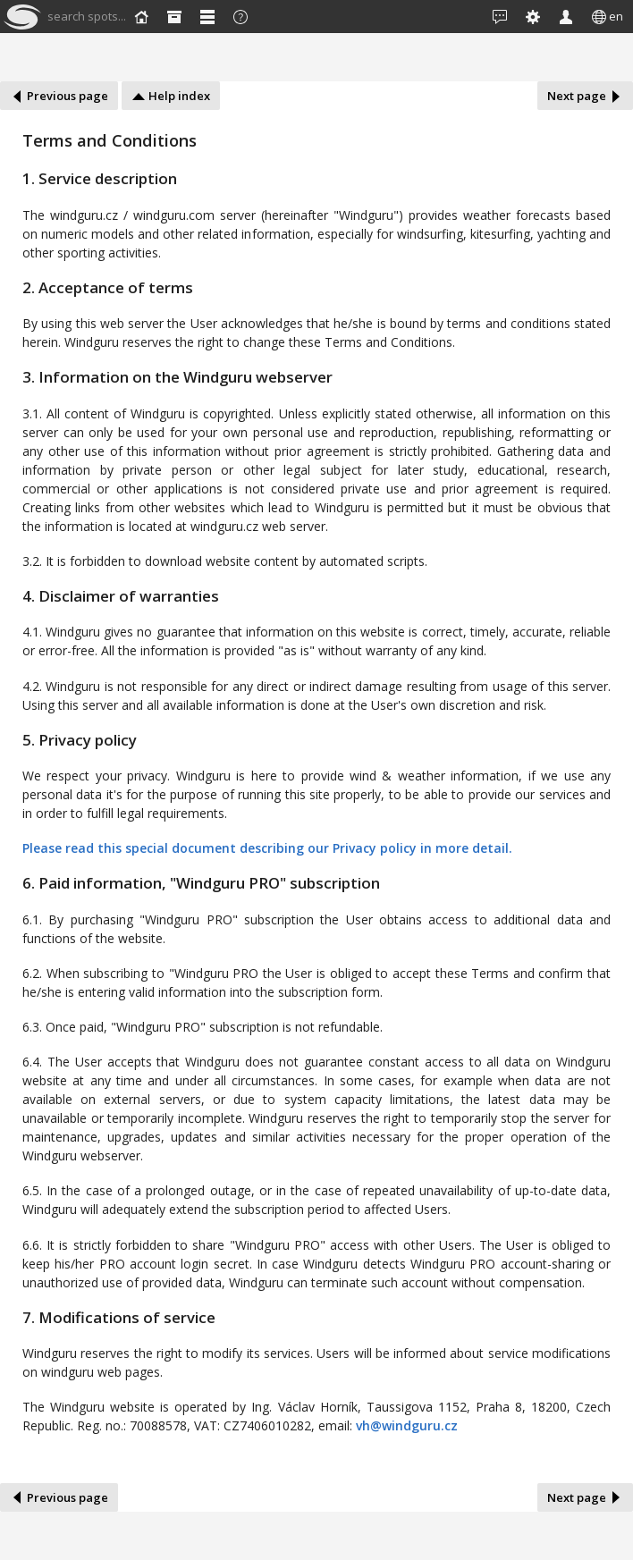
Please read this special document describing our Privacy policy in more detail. (267, 847)
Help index (170, 96)
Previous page (59, 96)
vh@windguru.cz (407, 1425)
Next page (585, 96)
